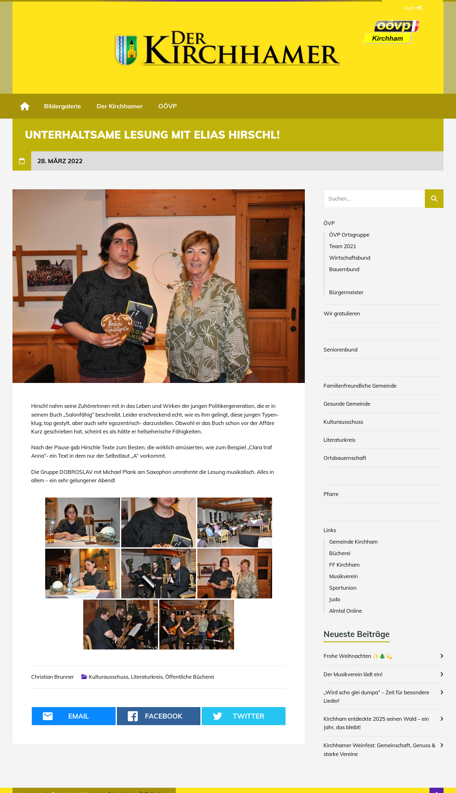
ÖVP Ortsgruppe (349, 234)
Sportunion (343, 587)
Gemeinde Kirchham (353, 541)
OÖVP (167, 106)
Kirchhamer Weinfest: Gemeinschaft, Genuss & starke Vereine (379, 749)
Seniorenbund (341, 349)
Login (412, 8)
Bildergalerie (62, 106)
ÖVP (329, 223)
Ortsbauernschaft (345, 457)
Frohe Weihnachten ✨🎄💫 (358, 656)
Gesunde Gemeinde (347, 403)
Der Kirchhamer (120, 106)
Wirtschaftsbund (349, 257)
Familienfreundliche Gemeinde (360, 385)
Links (330, 530)
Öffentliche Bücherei (189, 676)
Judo (334, 599)
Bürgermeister (346, 292)
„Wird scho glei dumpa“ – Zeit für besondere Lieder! (376, 696)
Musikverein (343, 576)
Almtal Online (345, 610)
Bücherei (339, 553)
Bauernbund (344, 269)
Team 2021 (342, 246)
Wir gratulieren (342, 313)
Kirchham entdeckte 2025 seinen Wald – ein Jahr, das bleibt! (376, 722)
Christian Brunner (52, 676)
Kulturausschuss (108, 676)
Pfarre (331, 494)
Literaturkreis (147, 676)
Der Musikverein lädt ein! (353, 674)
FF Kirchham (344, 564)
